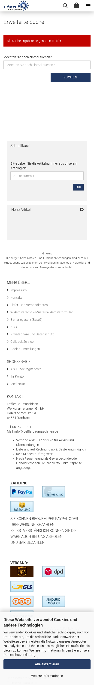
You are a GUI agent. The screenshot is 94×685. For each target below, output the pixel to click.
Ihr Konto (17, 376)
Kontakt (16, 297)
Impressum (18, 290)
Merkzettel (17, 384)
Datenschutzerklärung (19, 655)
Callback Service (21, 341)
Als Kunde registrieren (26, 369)
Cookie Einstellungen (25, 349)
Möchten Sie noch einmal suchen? (27, 57)
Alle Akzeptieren (47, 664)
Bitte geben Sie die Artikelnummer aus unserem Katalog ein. (43, 166)
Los (78, 187)
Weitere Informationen (47, 676)
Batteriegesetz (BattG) (26, 319)
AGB (13, 327)
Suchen (70, 77)
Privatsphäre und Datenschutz (32, 334)
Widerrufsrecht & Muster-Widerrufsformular (41, 312)
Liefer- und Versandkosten (29, 305)
